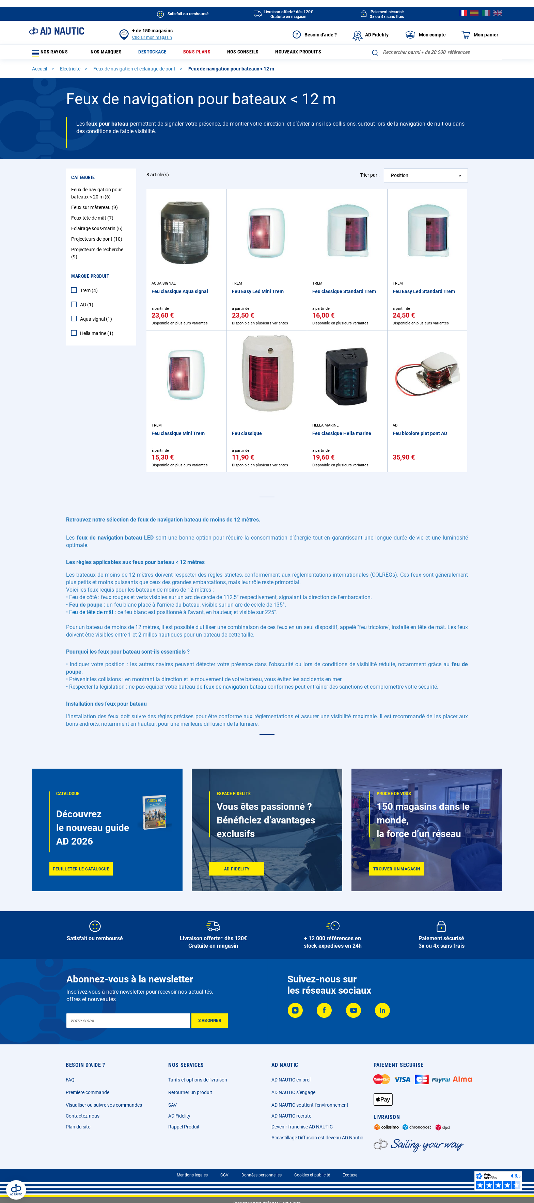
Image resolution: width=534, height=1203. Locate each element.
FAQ (70, 1079)
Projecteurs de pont (97, 242)
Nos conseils (259, 53)
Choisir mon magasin (152, 37)
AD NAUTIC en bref (291, 1079)
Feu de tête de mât (91, 615)
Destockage (160, 53)
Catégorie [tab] (83, 180)
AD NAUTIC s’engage (293, 1092)
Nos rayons (53, 53)
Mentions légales (192, 1175)
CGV (224, 1175)
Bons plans (209, 53)
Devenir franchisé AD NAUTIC (302, 1126)
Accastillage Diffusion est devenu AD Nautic (317, 1137)
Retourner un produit (190, 1092)
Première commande (87, 1092)
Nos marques (110, 53)
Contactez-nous (82, 1116)
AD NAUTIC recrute (291, 1116)
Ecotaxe (350, 1175)
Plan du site (78, 1126)
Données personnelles (261, 1175)
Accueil (40, 72)
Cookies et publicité (312, 1175)
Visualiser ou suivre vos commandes (104, 1105)
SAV (172, 1105)
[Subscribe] (209, 1020)
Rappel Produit (184, 1126)
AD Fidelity (179, 1116)
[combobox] (436, 52)
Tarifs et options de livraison (197, 1079)
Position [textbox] (399, 178)
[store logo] (56, 31)
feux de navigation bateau (235, 690)
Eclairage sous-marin (97, 231)
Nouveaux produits (320, 53)
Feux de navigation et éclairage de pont (134, 72)
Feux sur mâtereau (95, 210)
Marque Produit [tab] (90, 279)
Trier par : (369, 178)
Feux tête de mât (93, 221)
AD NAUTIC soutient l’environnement (309, 1105)
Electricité (70, 72)
